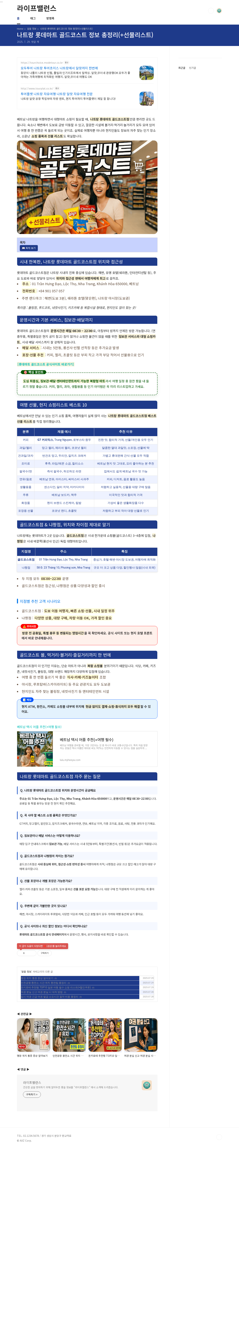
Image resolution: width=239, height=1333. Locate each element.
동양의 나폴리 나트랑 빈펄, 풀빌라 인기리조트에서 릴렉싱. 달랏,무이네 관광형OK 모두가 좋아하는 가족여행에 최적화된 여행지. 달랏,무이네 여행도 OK (75, 75)
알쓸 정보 (26, 1021)
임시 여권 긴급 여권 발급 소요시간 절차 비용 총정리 (49, 1046)
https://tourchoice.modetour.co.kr (42, 62)
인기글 (192, 281)
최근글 (181, 281)
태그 (33, 18)
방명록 (50, 18)
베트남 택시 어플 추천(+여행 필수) (39, 727)
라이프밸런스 (37, 8)
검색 (211, 10)
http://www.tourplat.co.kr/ (37, 88)
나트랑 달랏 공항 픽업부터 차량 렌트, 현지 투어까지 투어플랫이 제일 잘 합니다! (68, 98)
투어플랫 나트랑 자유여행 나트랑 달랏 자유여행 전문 (57, 94)
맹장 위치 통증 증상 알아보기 (37, 1028)
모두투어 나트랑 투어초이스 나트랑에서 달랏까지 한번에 (59, 68)
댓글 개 (35, 41)
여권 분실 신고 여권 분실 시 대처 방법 (42, 1042)
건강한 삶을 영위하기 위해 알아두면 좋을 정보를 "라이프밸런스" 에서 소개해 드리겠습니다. (70, 1221)
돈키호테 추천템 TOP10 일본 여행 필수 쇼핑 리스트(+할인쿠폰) (56, 1037)
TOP (219, 1271)
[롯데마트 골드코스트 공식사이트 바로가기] (45, 364)
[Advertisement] (87, 966)
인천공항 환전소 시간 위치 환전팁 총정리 (43, 1032)
